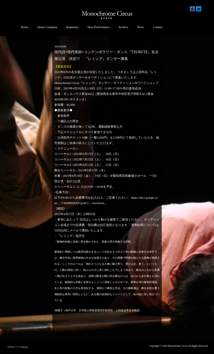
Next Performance (98, 27)
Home (24, 27)
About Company (47, 27)
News (140, 27)
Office (11, 347)
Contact (158, 27)
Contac (23, 347)
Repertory (72, 27)
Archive (123, 27)
